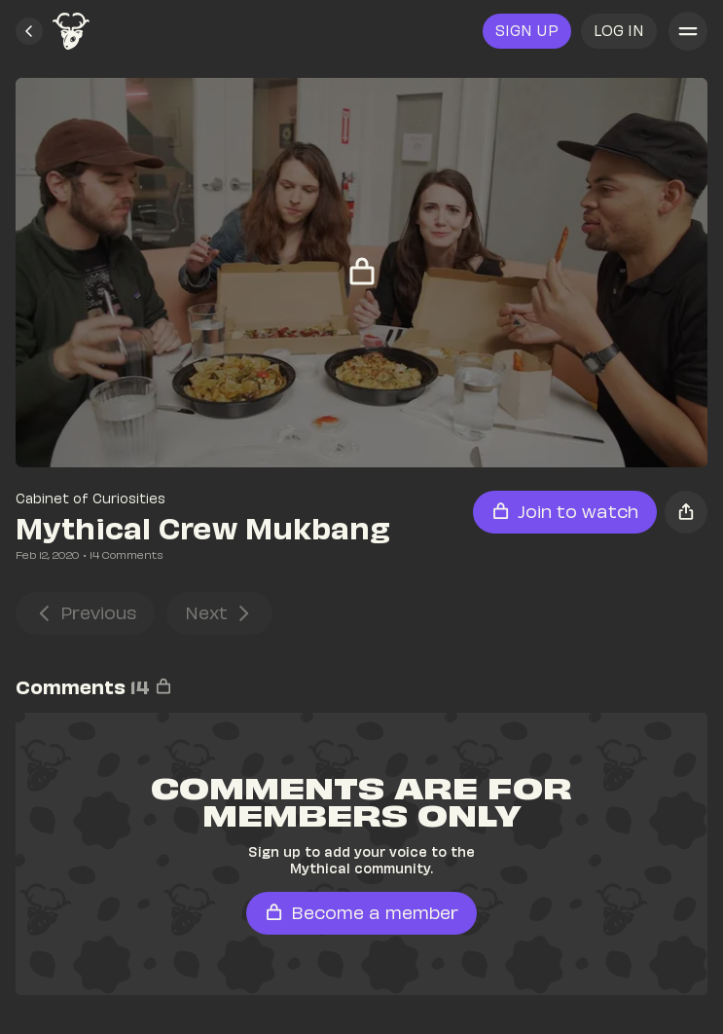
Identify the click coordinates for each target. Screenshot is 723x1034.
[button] (29, 31)
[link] (71, 31)
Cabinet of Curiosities (90, 498)
